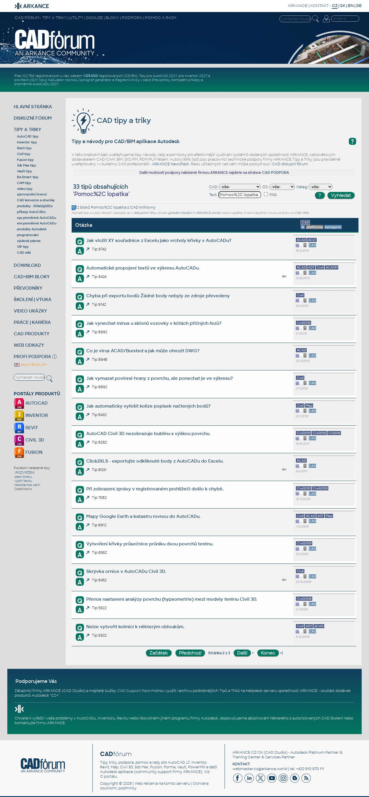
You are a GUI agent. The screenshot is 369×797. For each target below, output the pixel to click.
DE (359, 5)
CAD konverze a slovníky (36, 200)
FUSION (28, 452)
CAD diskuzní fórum (290, 164)
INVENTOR (31, 415)
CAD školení (332, 718)
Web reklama (146, 783)
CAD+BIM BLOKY (32, 276)
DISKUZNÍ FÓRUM (33, 118)
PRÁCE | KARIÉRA (32, 322)
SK (342, 5)
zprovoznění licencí (32, 194)
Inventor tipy (27, 142)
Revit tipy (24, 148)
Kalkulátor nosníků (62, 80)
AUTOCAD (31, 403)
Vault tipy (24, 171)
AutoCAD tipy (27, 136)
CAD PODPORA (275, 172)
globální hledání (180, 213)
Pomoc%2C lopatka (108, 207)
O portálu (108, 776)
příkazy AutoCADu (31, 212)
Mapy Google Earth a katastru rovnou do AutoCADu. (143, 516)
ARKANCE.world (208, 213)
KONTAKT (319, 5)
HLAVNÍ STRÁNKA (33, 106)
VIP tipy (23, 247)
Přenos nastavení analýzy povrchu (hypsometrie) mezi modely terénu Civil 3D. (171, 599)
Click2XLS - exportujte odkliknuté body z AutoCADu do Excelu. (154, 461)
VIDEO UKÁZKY (30, 311)
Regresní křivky (127, 80)
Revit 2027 (29, 80)
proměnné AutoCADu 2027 (36, 84)
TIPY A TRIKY (27, 129)
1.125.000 (90, 76)
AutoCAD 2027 (165, 76)
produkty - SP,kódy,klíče (35, 206)
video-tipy (24, 189)
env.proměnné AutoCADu (36, 223)
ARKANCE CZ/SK (247, 752)
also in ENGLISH (30, 365)
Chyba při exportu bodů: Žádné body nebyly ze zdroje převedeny (158, 295)
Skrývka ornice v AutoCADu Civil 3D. (126, 571)
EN (351, 5)
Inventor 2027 (196, 76)
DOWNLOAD (27, 265)
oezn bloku (23, 477)
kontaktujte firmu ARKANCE (40, 723)
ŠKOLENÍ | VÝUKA (32, 299)
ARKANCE (298, 5)
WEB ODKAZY (29, 345)
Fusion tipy (25, 160)
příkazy (194, 80)
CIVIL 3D (29, 440)
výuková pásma (29, 241)
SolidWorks (23, 489)
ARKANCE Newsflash (170, 164)
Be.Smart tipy (27, 177)
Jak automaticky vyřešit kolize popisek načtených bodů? (148, 406)
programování (28, 235)
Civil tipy (23, 154)
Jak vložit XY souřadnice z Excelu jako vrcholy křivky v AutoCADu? (158, 240)
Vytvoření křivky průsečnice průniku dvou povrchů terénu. (149, 544)
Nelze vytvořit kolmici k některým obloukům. (135, 626)
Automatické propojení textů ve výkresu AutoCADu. (142, 268)
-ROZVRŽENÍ (24, 472)
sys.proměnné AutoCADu (36, 218)
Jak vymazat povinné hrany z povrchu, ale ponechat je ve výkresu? (159, 378)
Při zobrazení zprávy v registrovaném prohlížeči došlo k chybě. (154, 489)
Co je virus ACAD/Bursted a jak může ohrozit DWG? (142, 350)
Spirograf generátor (95, 80)
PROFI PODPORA (32, 356)
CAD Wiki (301, 213)
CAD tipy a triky (111, 120)
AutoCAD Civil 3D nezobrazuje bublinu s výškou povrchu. (148, 433)
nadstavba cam (27, 485)
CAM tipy (24, 183)
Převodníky (161, 80)
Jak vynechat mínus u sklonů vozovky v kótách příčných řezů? (153, 323)
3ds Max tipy (26, 165)
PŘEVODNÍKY (28, 288)
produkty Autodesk (31, 229)
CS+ (54, 695)
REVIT (26, 427)
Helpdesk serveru (261, 690)
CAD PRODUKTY (31, 333)
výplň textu (23, 481)
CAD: (213, 187)
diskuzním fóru (145, 213)
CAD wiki (24, 252)
